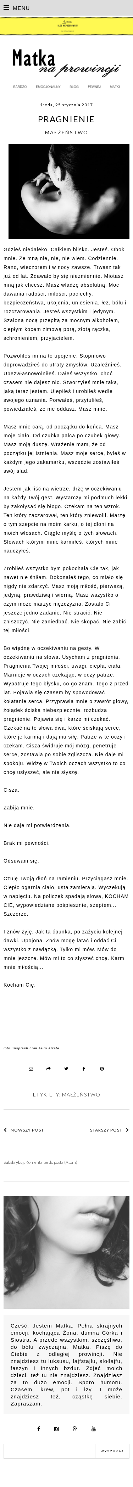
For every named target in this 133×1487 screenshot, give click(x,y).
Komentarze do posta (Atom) (51, 1162)
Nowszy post (24, 1130)
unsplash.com (25, 1048)
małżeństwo (66, 132)
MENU (17, 8)
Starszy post (109, 1130)
